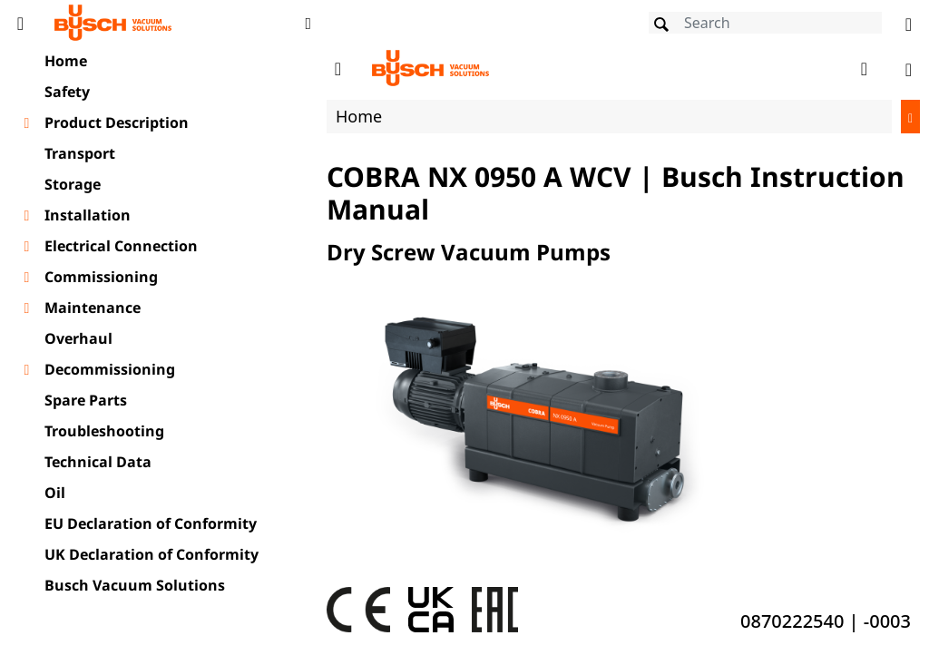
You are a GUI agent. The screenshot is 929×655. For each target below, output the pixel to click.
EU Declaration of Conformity (150, 523)
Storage (72, 184)
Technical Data (98, 462)
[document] (623, 347)
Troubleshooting (104, 431)
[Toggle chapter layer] (26, 123)
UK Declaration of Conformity (151, 554)
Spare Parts (85, 400)
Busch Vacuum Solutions (134, 585)
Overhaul (78, 338)
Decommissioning (109, 369)
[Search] (765, 23)
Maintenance (92, 308)
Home (65, 61)
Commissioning (101, 277)
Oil (54, 493)
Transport (79, 153)
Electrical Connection (121, 246)
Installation (87, 215)
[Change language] (908, 22)
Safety (67, 92)
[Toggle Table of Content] (20, 22)
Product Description (116, 122)
